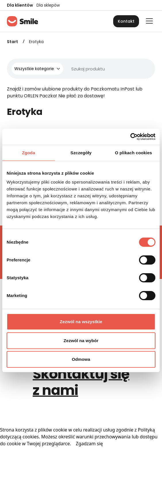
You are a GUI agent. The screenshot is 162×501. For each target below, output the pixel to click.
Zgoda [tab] (28, 152)
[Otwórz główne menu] (149, 21)
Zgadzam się (89, 443)
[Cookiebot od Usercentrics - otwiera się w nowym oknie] (130, 136)
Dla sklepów (48, 5)
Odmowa (81, 359)
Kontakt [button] (126, 21)
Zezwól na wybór (81, 340)
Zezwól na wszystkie (81, 321)
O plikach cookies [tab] (133, 152)
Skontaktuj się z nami (81, 382)
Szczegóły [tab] (80, 152)
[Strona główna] (22, 21)
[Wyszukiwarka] (88, 69)
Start (12, 42)
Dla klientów (20, 5)
